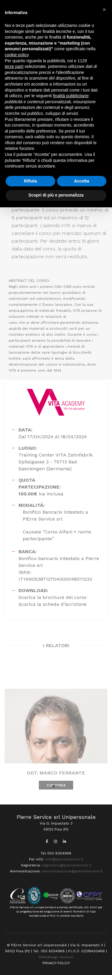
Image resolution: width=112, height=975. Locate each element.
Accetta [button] (81, 181)
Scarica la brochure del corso (53, 597)
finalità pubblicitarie (70, 95)
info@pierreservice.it (64, 859)
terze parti (14, 66)
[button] (53, 786)
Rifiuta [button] (30, 181)
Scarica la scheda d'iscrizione (53, 604)
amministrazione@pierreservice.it (72, 871)
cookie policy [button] (16, 54)
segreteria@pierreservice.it (66, 865)
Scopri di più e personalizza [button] (55, 195)
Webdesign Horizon (56, 957)
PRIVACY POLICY (56, 963)
